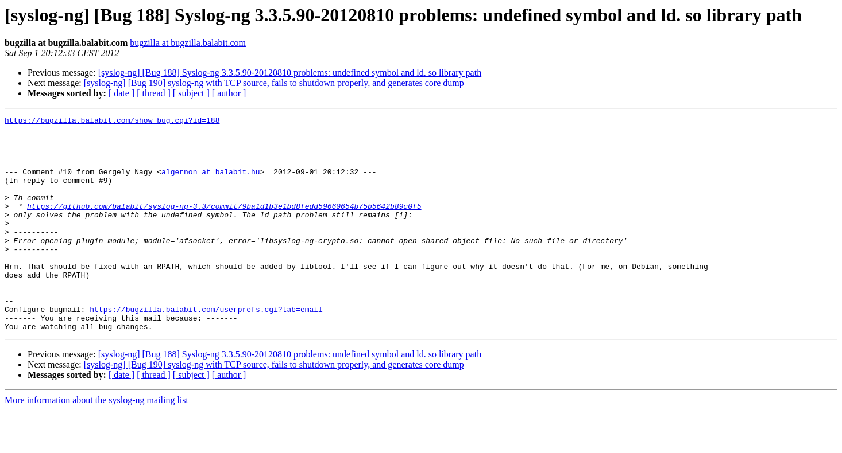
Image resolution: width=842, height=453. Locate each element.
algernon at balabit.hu (210, 183)
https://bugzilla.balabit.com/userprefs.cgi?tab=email (206, 348)
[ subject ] (191, 93)
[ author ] (229, 93)
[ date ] (121, 93)
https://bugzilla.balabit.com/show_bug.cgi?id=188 (112, 121)
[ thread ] (154, 93)
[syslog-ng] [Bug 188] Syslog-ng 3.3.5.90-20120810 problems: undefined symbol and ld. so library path (290, 72)
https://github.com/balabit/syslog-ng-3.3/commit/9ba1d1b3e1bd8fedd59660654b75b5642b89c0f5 (224, 225)
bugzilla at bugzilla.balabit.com (188, 43)
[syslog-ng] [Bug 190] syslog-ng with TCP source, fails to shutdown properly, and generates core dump (274, 83)
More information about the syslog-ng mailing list (96, 443)
